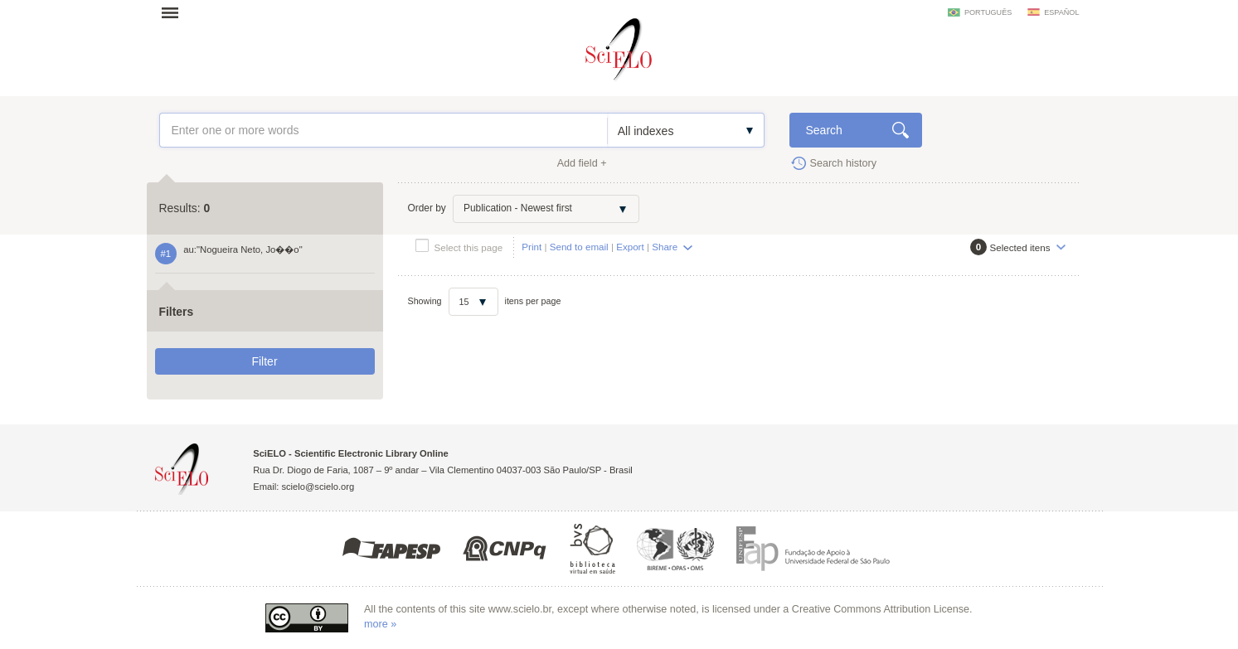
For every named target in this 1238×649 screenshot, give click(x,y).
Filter (264, 361)
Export (630, 246)
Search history (843, 163)
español (1061, 12)
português (988, 12)
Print (531, 246)
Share (664, 246)
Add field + (582, 163)
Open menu (175, 12)
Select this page (469, 247)
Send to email (579, 246)
